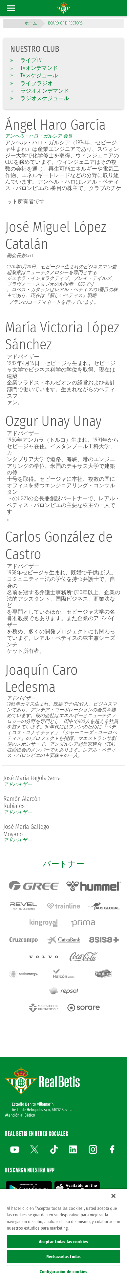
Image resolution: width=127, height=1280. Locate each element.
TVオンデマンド (34, 68)
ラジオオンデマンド (39, 91)
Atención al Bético (20, 1115)
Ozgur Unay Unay (53, 421)
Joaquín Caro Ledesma (41, 679)
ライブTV (26, 60)
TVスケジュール (34, 75)
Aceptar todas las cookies (63, 1241)
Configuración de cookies (63, 1271)
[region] (63, 1234)
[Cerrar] (113, 1196)
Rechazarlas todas (63, 1256)
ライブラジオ (31, 83)
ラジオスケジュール (39, 98)
